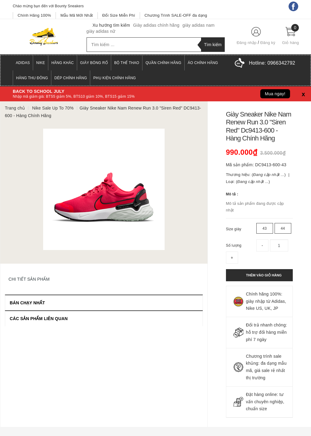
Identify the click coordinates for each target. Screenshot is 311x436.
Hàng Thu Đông (32, 78)
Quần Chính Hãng (163, 63)
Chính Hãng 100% (34, 15)
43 (264, 228)
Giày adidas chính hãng (156, 25)
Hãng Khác (62, 63)
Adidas (23, 63)
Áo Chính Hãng (203, 63)
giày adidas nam (199, 25)
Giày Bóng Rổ (94, 63)
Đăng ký (267, 42)
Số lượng (233, 245)
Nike (40, 63)
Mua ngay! (275, 93)
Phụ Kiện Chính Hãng (114, 78)
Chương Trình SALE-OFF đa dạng (176, 15)
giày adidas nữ (101, 31)
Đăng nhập (247, 42)
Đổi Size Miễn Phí (118, 15)
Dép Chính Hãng (70, 78)
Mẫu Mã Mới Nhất (76, 15)
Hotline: (272, 63)
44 (283, 228)
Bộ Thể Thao (126, 63)
